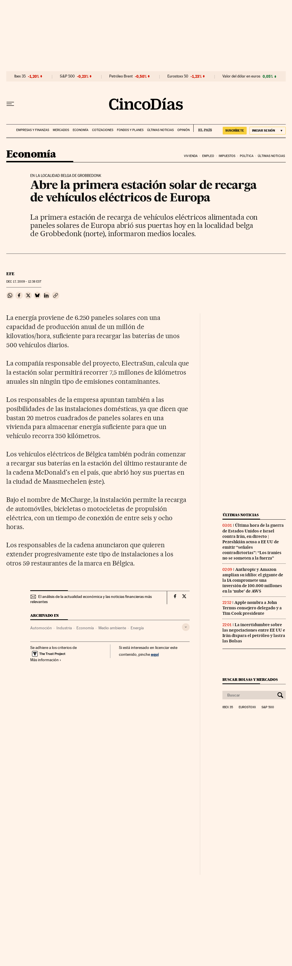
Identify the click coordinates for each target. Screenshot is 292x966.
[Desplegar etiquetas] (186, 627)
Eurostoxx (247, 707)
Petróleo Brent (121, 76)
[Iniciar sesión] (268, 130)
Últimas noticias (160, 130)
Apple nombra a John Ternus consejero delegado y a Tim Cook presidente (252, 608)
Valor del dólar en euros (241, 76)
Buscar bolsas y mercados (249, 679)
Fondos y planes (130, 130)
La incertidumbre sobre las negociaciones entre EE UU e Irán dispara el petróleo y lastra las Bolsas (253, 633)
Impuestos (227, 156)
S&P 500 (67, 76)
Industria (64, 628)
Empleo (208, 156)
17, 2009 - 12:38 (23, 281)
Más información (45, 659)
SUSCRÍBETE (234, 130)
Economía (80, 130)
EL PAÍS (202, 128)
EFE (10, 273)
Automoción (41, 628)
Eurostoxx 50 (177, 76)
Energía (137, 628)
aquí (155, 654)
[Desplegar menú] (10, 104)
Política (247, 156)
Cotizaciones (102, 130)
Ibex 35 (20, 76)
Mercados (61, 130)
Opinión (183, 130)
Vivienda (191, 156)
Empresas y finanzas (32, 130)
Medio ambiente (112, 628)
